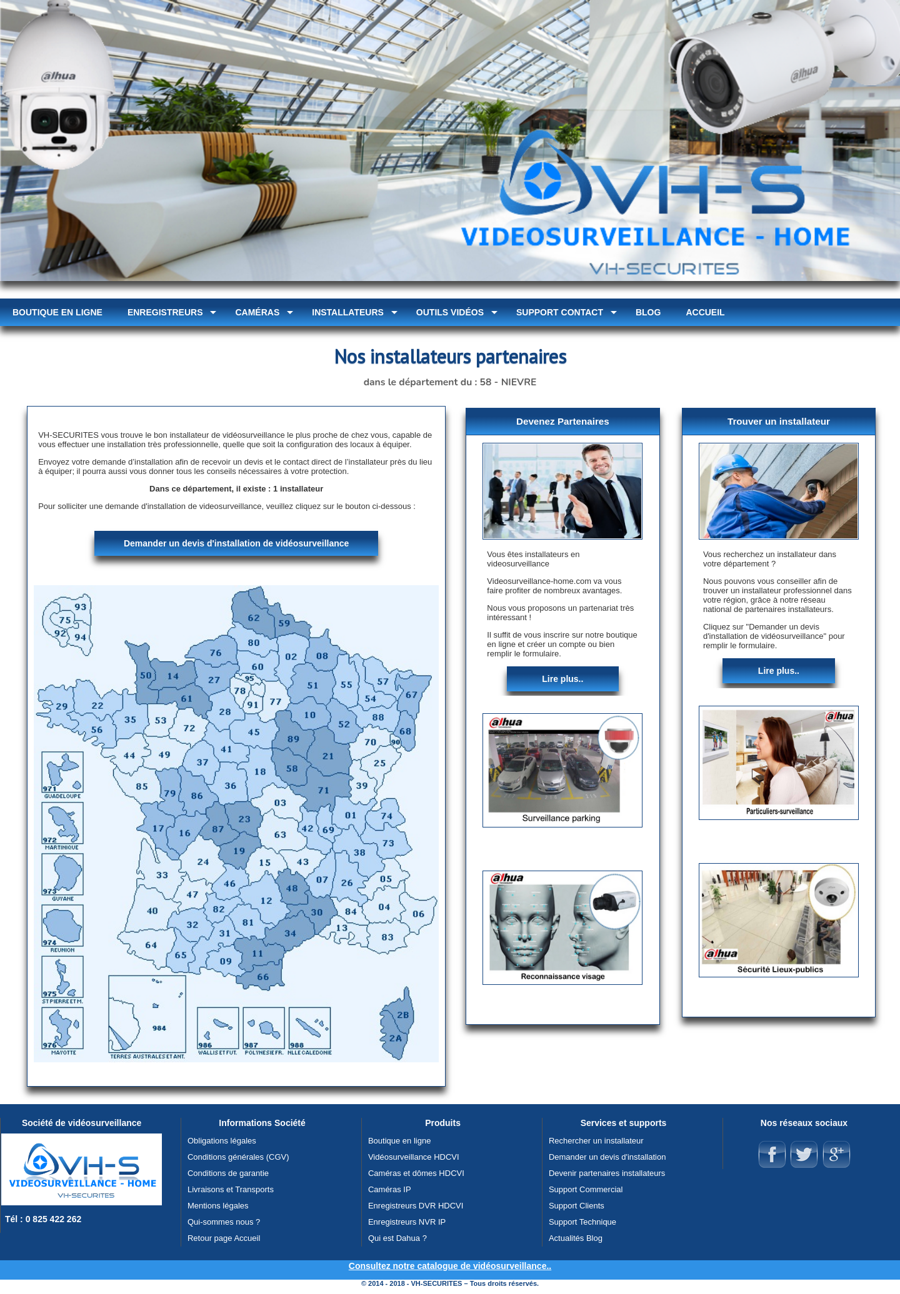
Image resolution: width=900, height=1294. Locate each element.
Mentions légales (218, 1205)
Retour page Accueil (224, 1238)
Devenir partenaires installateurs (607, 1173)
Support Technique (582, 1222)
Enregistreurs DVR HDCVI (415, 1205)
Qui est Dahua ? (397, 1238)
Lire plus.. (562, 679)
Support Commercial (586, 1189)
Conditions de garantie (228, 1173)
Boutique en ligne (399, 1140)
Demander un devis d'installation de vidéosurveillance (236, 543)
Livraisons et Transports (231, 1189)
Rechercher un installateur (596, 1140)
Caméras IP (389, 1189)
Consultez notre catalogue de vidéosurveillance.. (450, 1266)
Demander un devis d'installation (607, 1157)
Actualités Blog (575, 1238)
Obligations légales (222, 1140)
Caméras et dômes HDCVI (416, 1173)
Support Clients (576, 1205)
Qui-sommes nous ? (224, 1222)
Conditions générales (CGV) (238, 1157)
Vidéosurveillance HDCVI (413, 1157)
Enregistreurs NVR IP (407, 1222)
